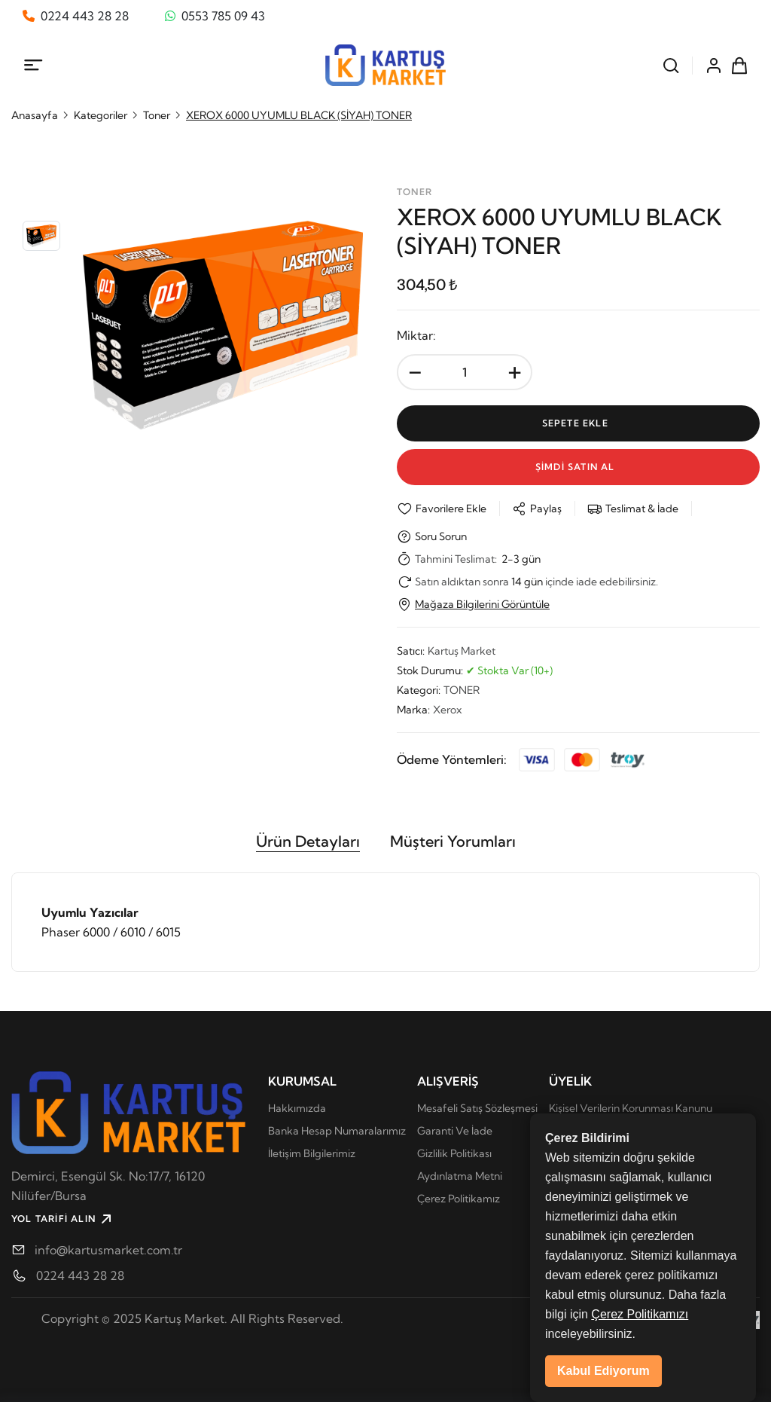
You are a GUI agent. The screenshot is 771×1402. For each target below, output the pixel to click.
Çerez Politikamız (458, 1198)
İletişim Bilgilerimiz (311, 1153)
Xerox (447, 709)
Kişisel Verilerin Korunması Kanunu (630, 1108)
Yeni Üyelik (576, 1153)
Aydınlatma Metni (459, 1176)
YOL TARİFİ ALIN (63, 1218)
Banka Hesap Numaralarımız (337, 1131)
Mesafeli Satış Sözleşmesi (477, 1108)
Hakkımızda (297, 1108)
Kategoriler (100, 115)
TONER (461, 690)
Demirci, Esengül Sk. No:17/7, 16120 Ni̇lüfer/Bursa (108, 1185)
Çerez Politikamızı (639, 1370)
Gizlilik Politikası (454, 1153)
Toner (156, 115)
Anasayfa (34, 115)
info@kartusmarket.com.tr (108, 1249)
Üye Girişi (572, 1131)
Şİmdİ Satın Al (578, 466)
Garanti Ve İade (454, 1131)
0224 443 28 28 (80, 1275)
